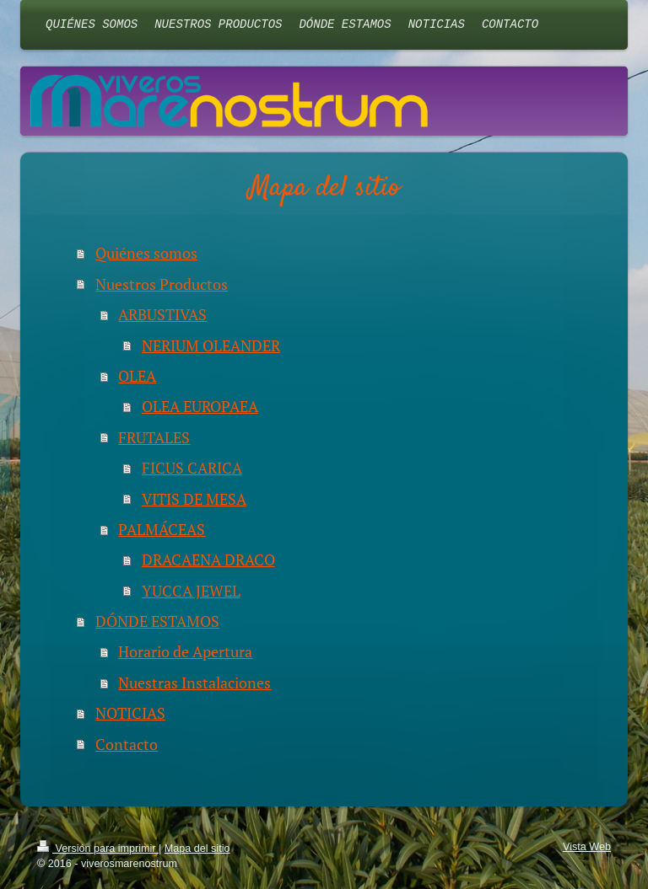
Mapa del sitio (197, 848)
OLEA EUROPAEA (200, 406)
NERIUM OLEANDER (211, 345)
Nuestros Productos (161, 284)
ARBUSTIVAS (162, 314)
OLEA (137, 376)
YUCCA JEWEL (191, 591)
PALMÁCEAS (161, 529)
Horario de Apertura (185, 651)
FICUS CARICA (192, 468)
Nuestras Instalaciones (194, 682)
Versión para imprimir (98, 848)
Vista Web (587, 847)
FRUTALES (154, 437)
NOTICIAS (130, 713)
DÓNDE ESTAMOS (157, 621)
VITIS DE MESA (194, 499)
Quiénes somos (146, 253)
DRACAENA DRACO (208, 559)
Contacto (126, 744)
